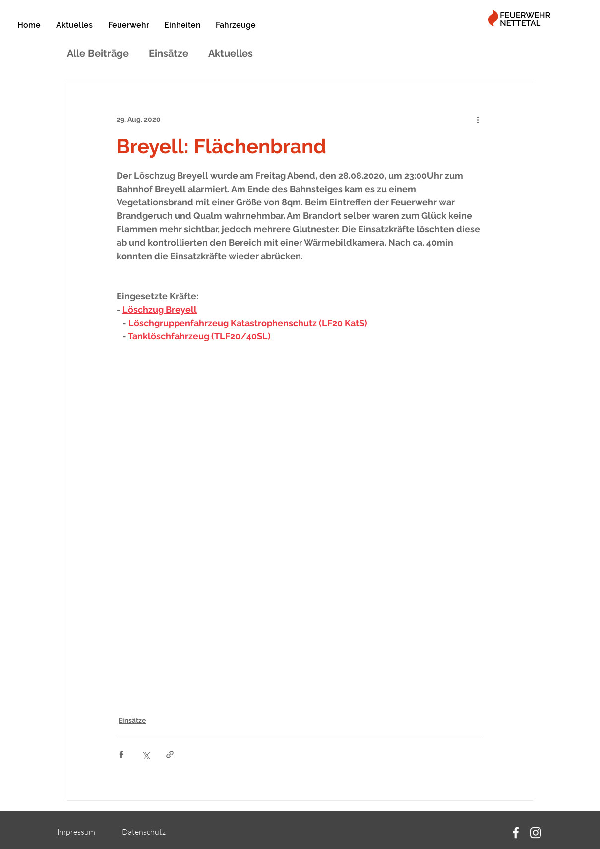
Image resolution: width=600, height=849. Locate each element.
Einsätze (168, 53)
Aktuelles (230, 53)
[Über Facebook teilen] (121, 754)
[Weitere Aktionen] (477, 119)
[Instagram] (535, 832)
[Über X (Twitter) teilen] (145, 754)
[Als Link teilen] (170, 754)
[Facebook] (515, 832)
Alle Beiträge (98, 53)
